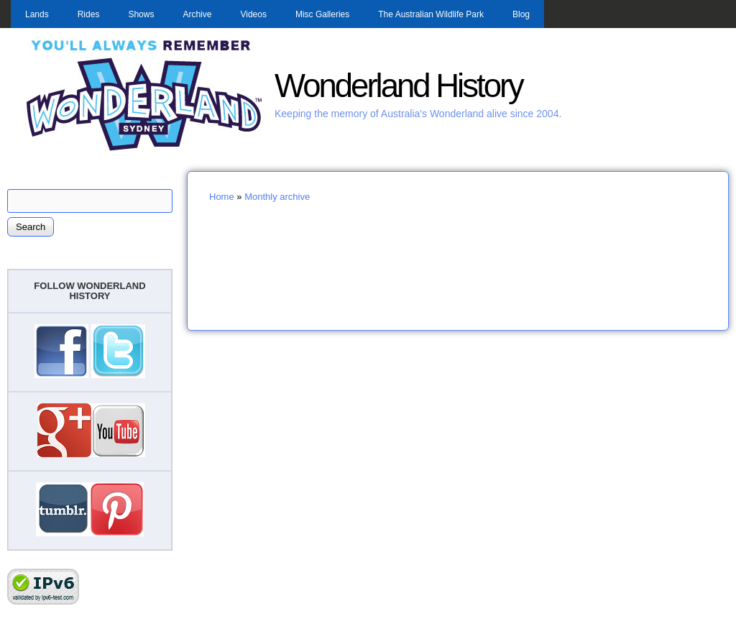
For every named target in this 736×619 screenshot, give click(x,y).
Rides (89, 14)
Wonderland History (399, 86)
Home (221, 196)
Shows (141, 14)
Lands (37, 14)
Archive (197, 14)
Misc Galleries (322, 14)
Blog (521, 14)
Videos (253, 14)
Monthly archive (277, 196)
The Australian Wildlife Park (431, 14)
